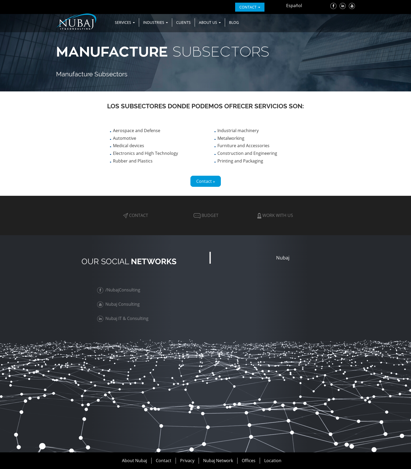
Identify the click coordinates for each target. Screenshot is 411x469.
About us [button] (210, 22)
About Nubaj (134, 460)
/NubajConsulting (119, 290)
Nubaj (283, 257)
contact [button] (249, 7)
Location (272, 460)
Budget (205, 215)
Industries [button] (155, 22)
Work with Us (275, 215)
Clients (183, 22)
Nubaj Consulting (119, 304)
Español (294, 5)
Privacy (187, 460)
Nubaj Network (218, 460)
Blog (234, 22)
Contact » (205, 181)
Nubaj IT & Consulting (123, 318)
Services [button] (125, 22)
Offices (248, 460)
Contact (135, 215)
